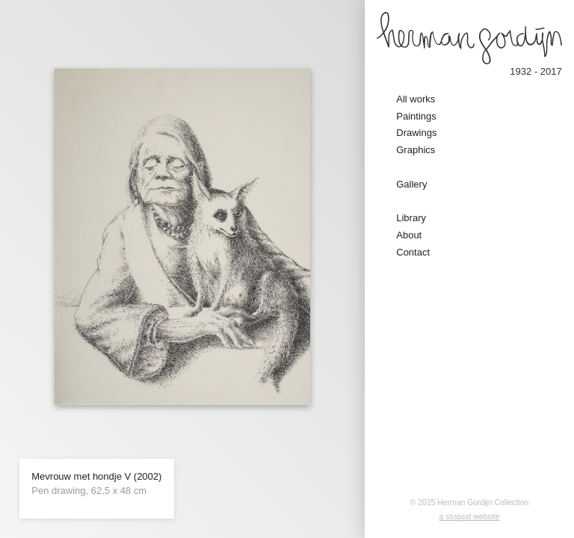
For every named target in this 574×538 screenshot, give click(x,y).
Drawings (416, 132)
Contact (413, 252)
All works (415, 99)
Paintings (416, 116)
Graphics (415, 149)
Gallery (411, 184)
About (409, 235)
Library (411, 217)
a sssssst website (469, 517)
